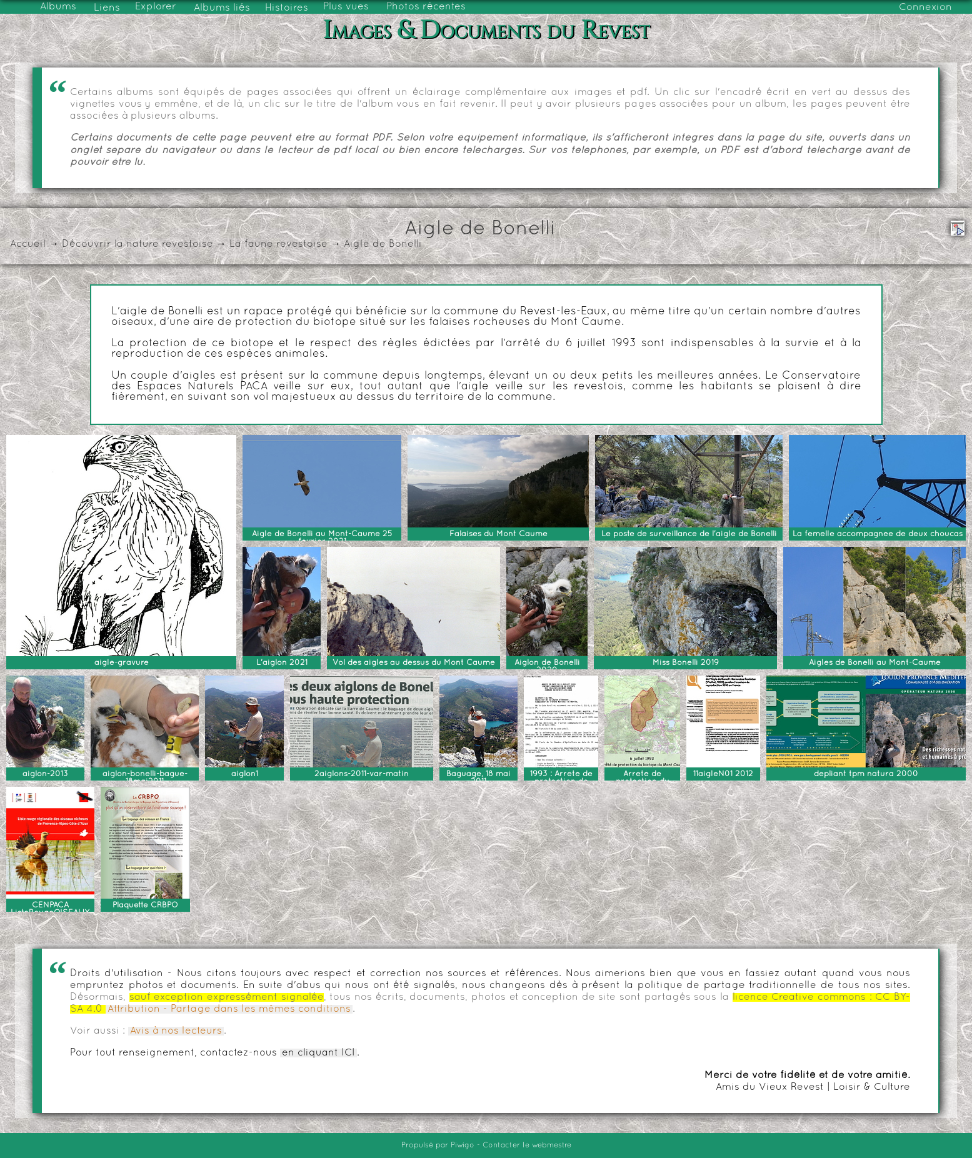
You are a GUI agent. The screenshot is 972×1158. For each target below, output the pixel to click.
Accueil (28, 244)
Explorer (155, 6)
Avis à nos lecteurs (176, 1031)
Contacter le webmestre (527, 1145)
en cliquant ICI (318, 1053)
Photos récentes (426, 6)
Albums (58, 6)
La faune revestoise (278, 244)
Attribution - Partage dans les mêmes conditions (229, 1009)
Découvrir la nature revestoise (137, 244)
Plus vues (346, 6)
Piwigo (462, 1145)
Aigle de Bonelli (383, 244)
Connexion (925, 7)
